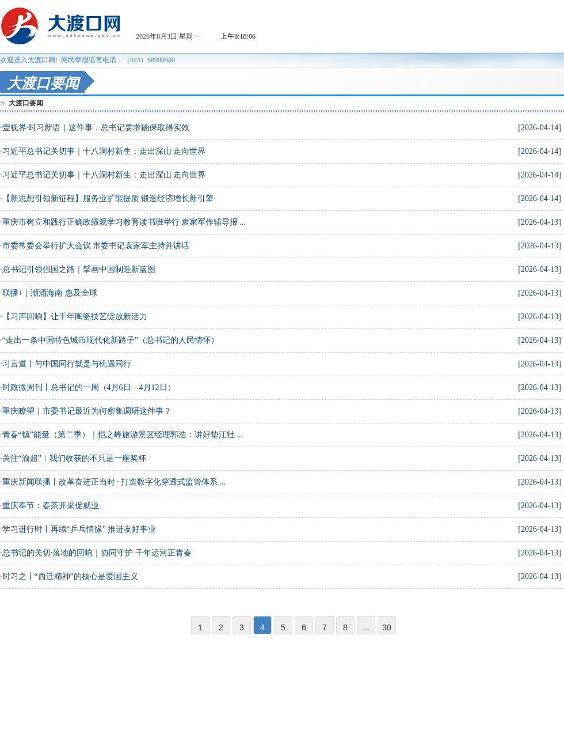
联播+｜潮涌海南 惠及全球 (49, 293)
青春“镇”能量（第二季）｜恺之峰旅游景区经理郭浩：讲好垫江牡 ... (122, 434)
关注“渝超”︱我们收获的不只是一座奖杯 (74, 458)
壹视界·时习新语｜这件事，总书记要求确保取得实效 (96, 127)
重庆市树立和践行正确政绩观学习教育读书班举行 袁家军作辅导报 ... (124, 222)
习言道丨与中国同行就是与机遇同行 (66, 364)
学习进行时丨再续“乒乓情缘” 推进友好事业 (79, 529)
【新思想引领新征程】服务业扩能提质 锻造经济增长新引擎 (108, 198)
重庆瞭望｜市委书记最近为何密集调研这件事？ (87, 411)
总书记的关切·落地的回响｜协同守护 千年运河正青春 (97, 553)
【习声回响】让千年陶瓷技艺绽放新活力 (74, 316)
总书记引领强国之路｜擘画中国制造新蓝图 (78, 269)
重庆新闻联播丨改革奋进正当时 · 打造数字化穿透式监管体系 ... (114, 482)
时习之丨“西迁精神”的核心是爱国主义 (70, 576)
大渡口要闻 (26, 103)
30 (386, 627)
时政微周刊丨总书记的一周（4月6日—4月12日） (89, 387)
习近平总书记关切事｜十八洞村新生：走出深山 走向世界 (104, 151)
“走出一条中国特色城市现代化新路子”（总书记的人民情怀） (110, 340)
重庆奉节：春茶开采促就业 (50, 505)
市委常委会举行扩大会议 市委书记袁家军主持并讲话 (96, 245)
